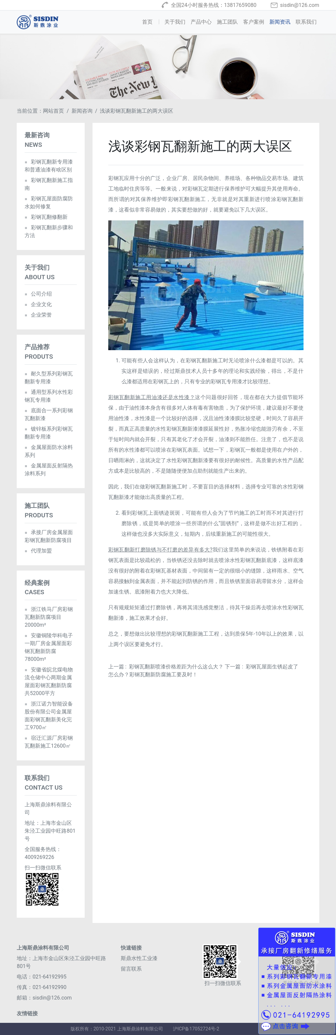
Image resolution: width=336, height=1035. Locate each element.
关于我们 (174, 22)
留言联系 (131, 969)
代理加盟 (38, 551)
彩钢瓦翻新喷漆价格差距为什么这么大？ (176, 667)
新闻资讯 (279, 22)
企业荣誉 (38, 315)
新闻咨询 (82, 111)
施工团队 (227, 22)
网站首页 (53, 111)
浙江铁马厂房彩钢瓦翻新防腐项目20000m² (49, 617)
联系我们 (306, 22)
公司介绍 (38, 294)
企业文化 (38, 304)
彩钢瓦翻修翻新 (46, 217)
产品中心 (201, 22)
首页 (152, 21)
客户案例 (253, 22)
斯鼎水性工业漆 (139, 958)
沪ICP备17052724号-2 (196, 1029)
